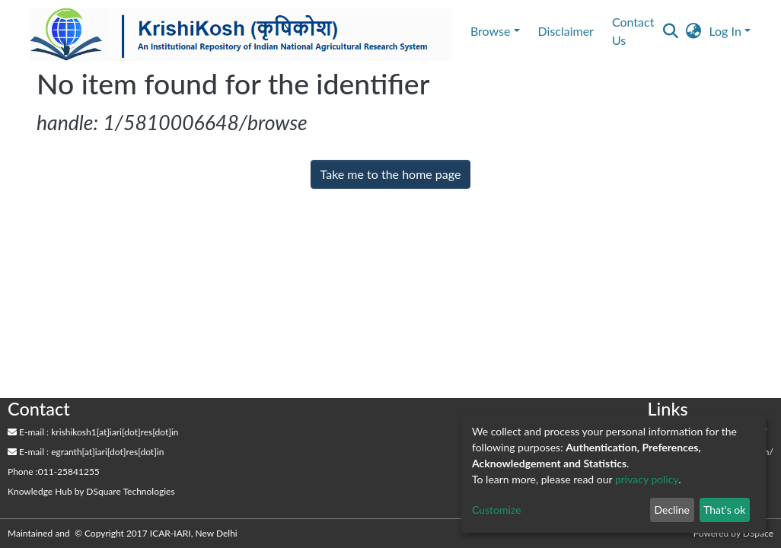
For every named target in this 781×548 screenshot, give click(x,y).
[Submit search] (670, 31)
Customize (496, 509)
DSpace (758, 533)
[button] (693, 31)
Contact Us (633, 30)
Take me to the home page (390, 174)
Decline (672, 509)
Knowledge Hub (40, 491)
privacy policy (646, 479)
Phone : (23, 471)
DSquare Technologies (130, 491)
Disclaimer (566, 31)
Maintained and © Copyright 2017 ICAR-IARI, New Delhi (124, 533)
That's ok (724, 509)
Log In (725, 31)
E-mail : (28, 432)
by (91, 491)
